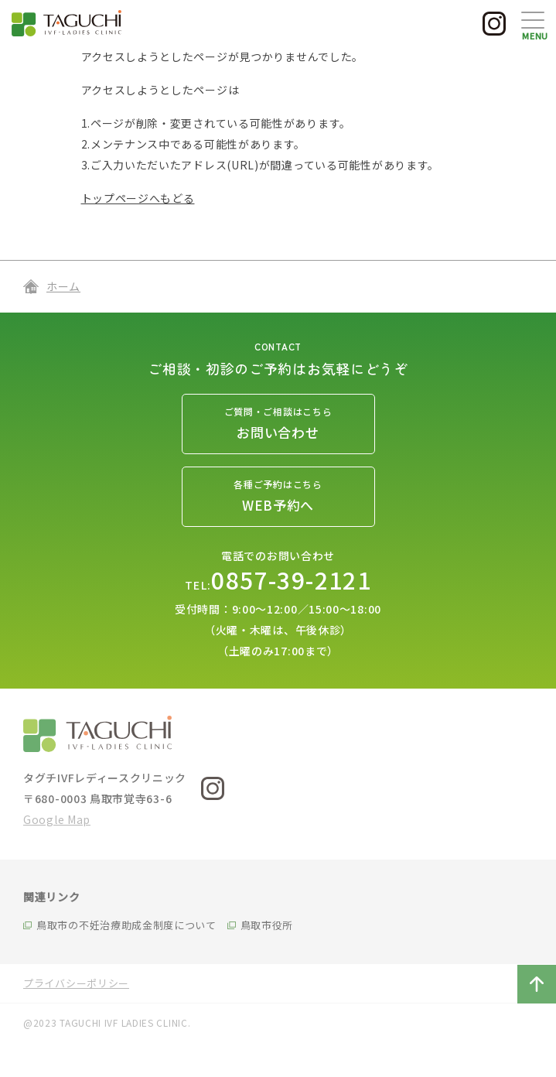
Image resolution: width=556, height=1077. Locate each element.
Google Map (56, 819)
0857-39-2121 (291, 579)
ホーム (63, 286)
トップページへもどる (138, 198)
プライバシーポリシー (76, 983)
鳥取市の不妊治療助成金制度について (126, 925)
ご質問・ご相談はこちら (278, 425)
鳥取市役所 (267, 925)
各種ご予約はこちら (278, 497)
